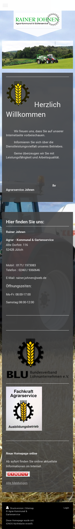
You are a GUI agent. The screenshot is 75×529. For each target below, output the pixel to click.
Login (66, 507)
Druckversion (15, 508)
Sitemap (29, 508)
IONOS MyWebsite (15, 523)
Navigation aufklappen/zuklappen (37, 5)
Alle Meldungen (17, 483)
